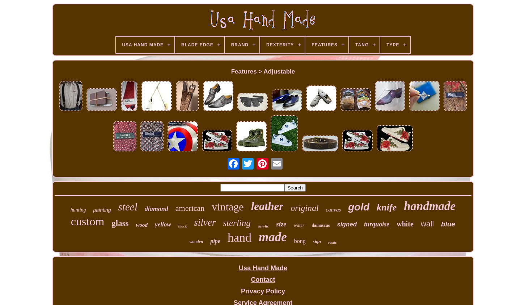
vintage (227, 207)
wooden (196, 241)
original (304, 208)
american (190, 208)
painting (102, 210)
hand (239, 237)
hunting (78, 210)
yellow (163, 224)
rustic (332, 243)
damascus (321, 225)
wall (427, 224)
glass (119, 223)
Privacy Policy (263, 291)
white (405, 224)
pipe (215, 241)
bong (300, 241)
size (281, 224)
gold (358, 207)
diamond (156, 209)
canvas (333, 210)
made (273, 237)
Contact (263, 279)
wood (142, 225)
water (299, 225)
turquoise (376, 224)
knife (387, 207)
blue (448, 224)
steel (127, 207)
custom (87, 221)
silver (205, 222)
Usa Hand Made (263, 268)
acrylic (263, 226)
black (182, 226)
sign (317, 241)
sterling (236, 223)
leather (267, 206)
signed (347, 224)
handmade (430, 206)
